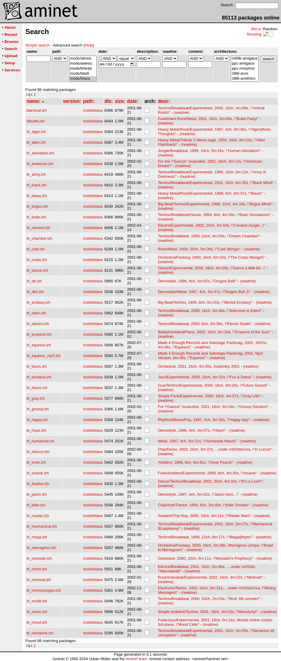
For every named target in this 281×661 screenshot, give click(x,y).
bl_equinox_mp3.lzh (44, 355)
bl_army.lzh (36, 174)
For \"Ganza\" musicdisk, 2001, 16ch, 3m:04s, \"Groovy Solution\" (213, 406)
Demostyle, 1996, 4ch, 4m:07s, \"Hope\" (192, 430)
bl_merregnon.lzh (41, 547)
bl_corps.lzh (37, 259)
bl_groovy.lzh (38, 409)
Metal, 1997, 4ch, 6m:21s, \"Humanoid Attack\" (197, 441)
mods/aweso (82, 63)
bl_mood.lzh (37, 622)
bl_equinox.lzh (39, 345)
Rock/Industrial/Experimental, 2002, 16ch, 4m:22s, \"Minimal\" (210, 577)
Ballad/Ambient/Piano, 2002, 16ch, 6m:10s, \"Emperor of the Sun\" (214, 332)
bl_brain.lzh (36, 217)
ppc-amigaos (244, 63)
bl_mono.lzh (37, 611)
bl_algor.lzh (36, 131)
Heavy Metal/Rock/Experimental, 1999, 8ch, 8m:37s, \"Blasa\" (210, 193)
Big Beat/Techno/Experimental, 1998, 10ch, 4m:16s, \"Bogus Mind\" (215, 204)
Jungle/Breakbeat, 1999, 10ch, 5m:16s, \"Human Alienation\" (209, 150)
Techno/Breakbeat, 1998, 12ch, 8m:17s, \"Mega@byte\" (205, 537)
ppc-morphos (244, 68)
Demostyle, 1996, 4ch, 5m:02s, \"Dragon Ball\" (197, 281)
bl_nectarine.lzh (40, 633)
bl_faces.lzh (37, 366)
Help (89, 45)
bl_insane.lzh (38, 473)
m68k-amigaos (244, 58)
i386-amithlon (244, 78)
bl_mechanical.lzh (42, 526)
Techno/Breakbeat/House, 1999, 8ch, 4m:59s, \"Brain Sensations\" (214, 214)
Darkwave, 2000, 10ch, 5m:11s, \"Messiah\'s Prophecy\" (205, 558)
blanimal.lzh (37, 110)
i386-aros (244, 73)
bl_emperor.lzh (39, 334)
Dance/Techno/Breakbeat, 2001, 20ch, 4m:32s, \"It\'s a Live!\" (210, 481)
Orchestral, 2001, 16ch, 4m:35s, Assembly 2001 (199, 366)
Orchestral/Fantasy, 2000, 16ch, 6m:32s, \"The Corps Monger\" (211, 257)
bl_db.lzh (34, 281)
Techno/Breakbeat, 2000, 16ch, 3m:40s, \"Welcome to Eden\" (210, 310)
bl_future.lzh (37, 387)
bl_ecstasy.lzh (39, 302)
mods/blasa (82, 78)
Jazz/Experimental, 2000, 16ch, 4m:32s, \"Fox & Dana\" (205, 377)
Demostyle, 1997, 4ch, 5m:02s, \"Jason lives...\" (198, 494)
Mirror (256, 29)
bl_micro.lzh (37, 569)
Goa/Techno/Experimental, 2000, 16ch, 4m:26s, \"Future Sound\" (213, 385)
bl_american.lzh (40, 163)
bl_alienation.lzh (40, 153)
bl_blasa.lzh (37, 195)
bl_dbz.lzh (35, 291)
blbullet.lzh (36, 121)
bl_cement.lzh (38, 227)
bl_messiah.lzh (39, 558)
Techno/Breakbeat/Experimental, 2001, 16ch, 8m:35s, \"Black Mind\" (216, 182)
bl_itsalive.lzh (38, 483)
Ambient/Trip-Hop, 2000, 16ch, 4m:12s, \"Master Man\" (204, 515)
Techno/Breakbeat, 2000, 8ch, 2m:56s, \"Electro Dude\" (205, 323)
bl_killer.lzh (36, 505)
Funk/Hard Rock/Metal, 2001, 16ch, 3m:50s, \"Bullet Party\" (208, 118)
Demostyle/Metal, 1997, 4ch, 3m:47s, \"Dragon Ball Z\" (204, 291)
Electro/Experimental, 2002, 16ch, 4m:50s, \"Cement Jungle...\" (211, 225)
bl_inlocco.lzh (38, 451)
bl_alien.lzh (36, 142)
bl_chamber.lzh (39, 238)
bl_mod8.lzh (37, 601)
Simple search (37, 45)
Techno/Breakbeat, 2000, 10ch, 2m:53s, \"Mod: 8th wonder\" (209, 598)
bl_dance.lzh (37, 270)
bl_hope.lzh (36, 430)
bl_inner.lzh (36, 462)
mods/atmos (82, 58)
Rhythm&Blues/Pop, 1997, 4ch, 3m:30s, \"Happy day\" (204, 419)
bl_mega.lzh (37, 537)
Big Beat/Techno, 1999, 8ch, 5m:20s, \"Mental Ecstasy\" (205, 302)
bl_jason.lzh (37, 494)
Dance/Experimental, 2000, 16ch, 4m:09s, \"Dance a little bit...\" (212, 268)
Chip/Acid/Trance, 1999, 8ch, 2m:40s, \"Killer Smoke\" (203, 505)
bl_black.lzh (37, 185)
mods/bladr (82, 73)
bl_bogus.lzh (37, 206)
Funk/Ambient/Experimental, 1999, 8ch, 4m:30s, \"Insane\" (207, 473)
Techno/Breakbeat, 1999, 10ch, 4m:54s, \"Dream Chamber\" (209, 236)
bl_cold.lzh (36, 249)
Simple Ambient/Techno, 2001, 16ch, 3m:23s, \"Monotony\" (208, 611)
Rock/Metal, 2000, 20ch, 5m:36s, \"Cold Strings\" (199, 249)
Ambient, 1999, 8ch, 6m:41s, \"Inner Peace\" (195, 462)
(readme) (181, 112)
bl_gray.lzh (36, 398)
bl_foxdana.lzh (39, 377)
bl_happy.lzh (37, 419)
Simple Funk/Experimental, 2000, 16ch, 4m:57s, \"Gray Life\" (209, 396)
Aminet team (136, 659)
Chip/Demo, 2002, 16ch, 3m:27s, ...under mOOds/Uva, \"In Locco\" (215, 449)
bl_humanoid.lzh (41, 441)
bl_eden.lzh (36, 313)
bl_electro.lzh (38, 323)
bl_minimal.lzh (39, 579)
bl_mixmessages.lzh (44, 590)
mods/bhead (82, 68)
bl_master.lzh (38, 515)
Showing (253, 34)
